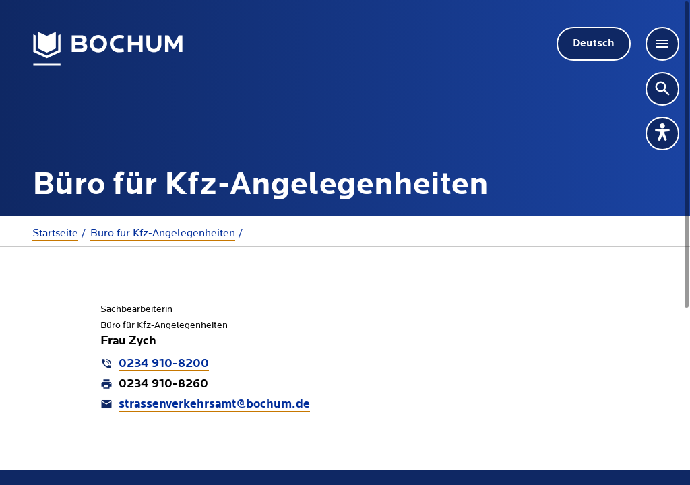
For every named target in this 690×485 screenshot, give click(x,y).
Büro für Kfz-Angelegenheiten (162, 233)
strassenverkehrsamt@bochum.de (214, 404)
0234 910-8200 (164, 364)
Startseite (55, 233)
